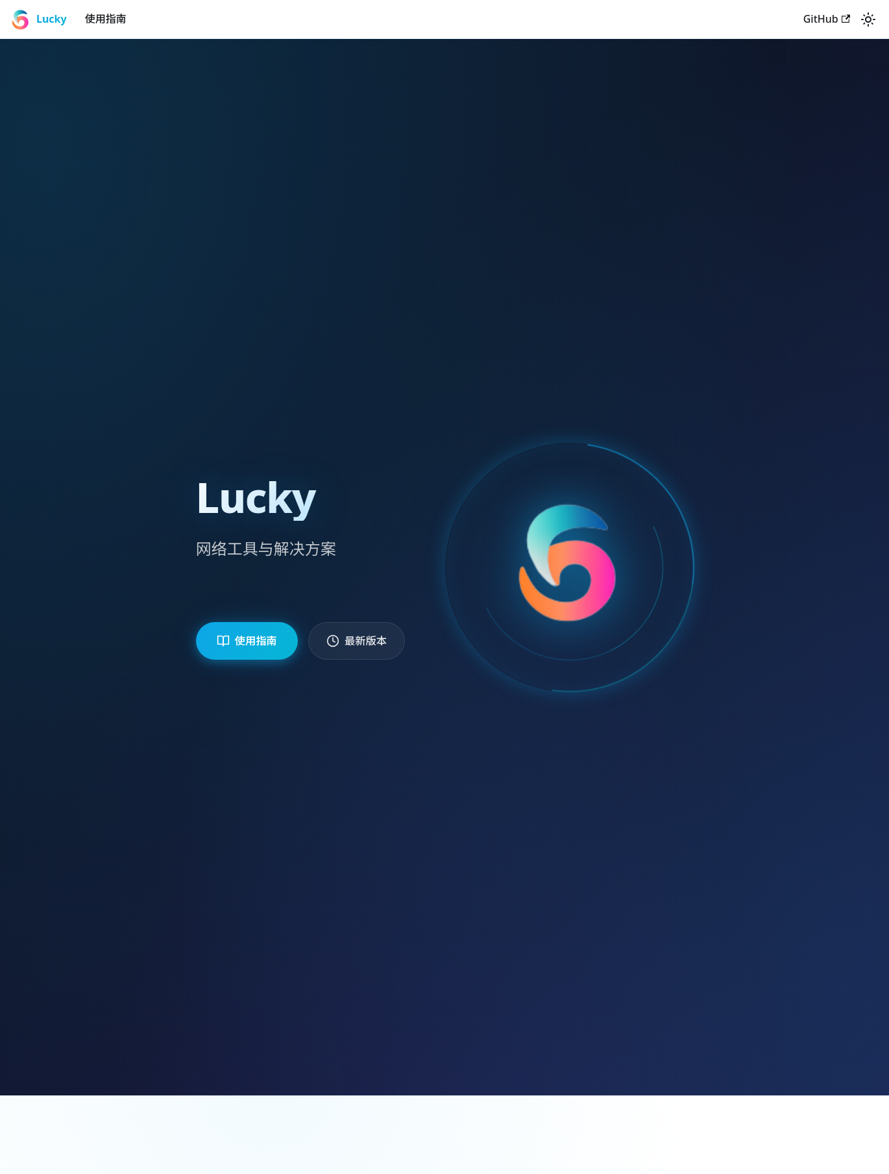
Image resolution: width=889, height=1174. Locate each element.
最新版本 (363, 640)
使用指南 (106, 19)
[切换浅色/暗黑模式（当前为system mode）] (868, 19)
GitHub (826, 19)
